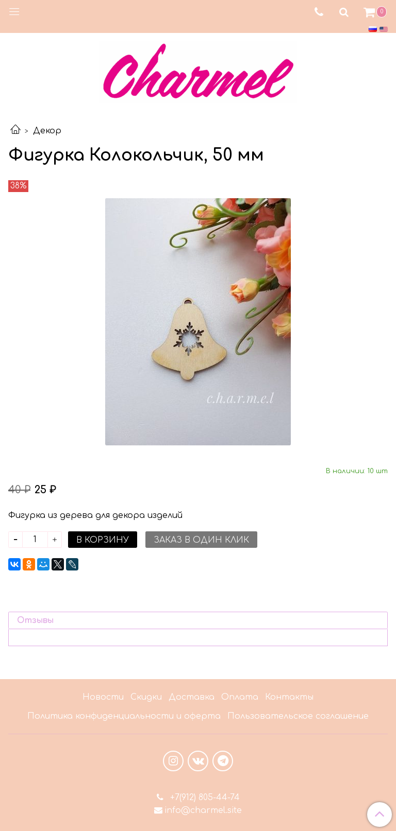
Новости (103, 697)
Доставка (191, 697)
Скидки (146, 697)
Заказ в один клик (201, 540)
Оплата (239, 697)
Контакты (289, 697)
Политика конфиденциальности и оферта (124, 716)
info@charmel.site (203, 810)
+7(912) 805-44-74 (204, 797)
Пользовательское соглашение (298, 716)
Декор (47, 130)
